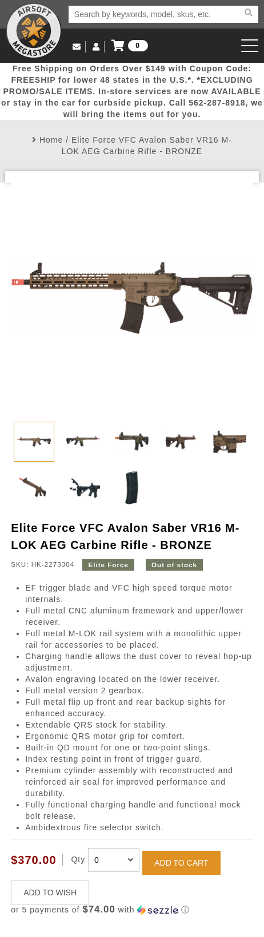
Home (51, 139)
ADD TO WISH (50, 892)
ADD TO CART (181, 862)
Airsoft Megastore (34, 31)
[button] (132, 909)
